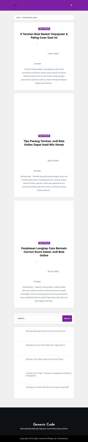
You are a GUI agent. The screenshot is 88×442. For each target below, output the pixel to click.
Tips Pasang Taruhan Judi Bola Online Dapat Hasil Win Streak (44, 142)
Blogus (51, 438)
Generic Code (44, 424)
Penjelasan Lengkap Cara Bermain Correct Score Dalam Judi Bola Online (44, 252)
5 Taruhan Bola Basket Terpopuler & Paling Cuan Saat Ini (44, 35)
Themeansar (62, 438)
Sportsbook (44, 29)
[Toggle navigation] (15, 5)
